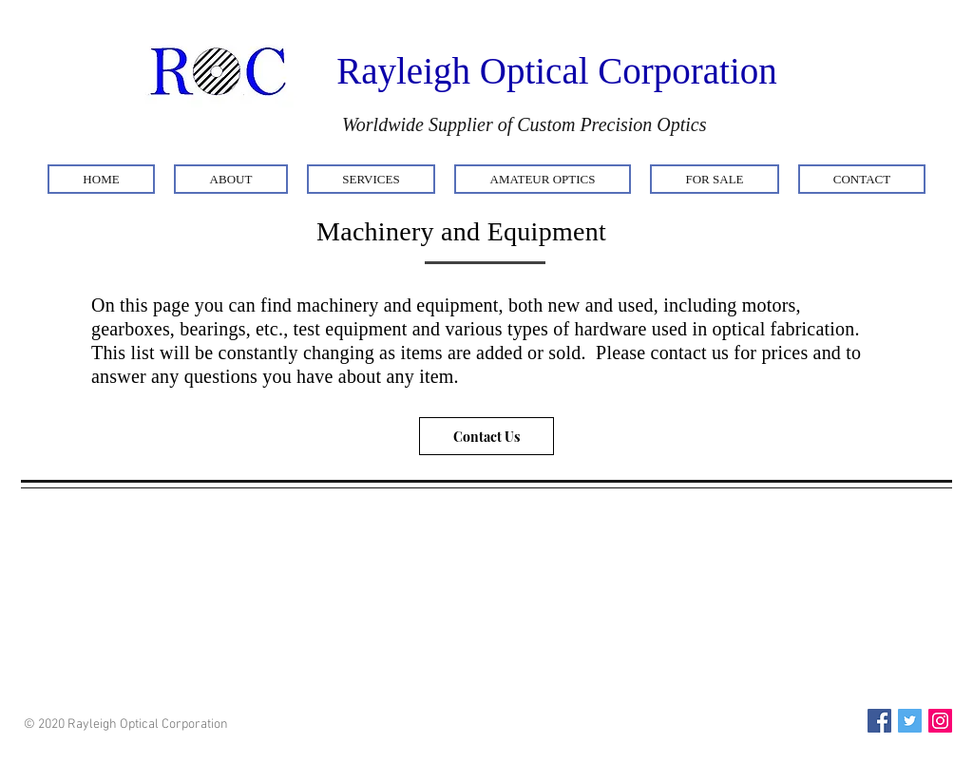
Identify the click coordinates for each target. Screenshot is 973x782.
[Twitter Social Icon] (910, 721)
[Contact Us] (486, 436)
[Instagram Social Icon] (940, 721)
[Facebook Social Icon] (879, 721)
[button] (231, 179)
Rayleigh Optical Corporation (556, 70)
